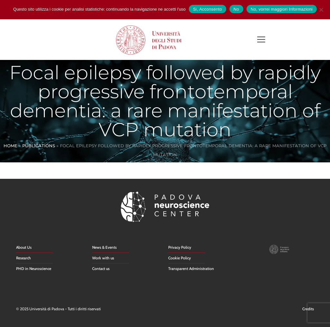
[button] (261, 40)
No (236, 9)
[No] (321, 8)
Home (10, 145)
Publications (38, 145)
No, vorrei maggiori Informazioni (282, 9)
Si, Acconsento (207, 9)
